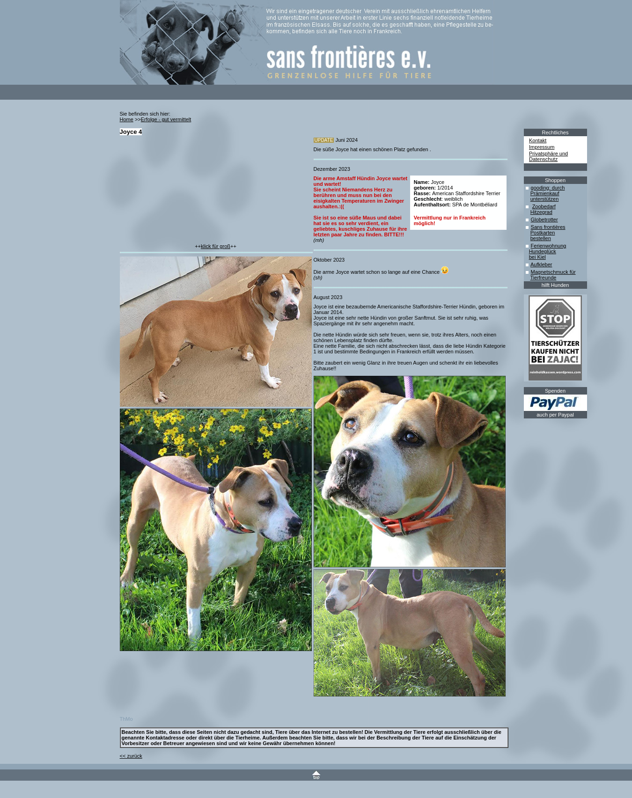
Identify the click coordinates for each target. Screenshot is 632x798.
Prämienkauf (544, 193)
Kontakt (537, 140)
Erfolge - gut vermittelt (166, 119)
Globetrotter (544, 219)
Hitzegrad (541, 212)
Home (126, 119)
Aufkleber (541, 264)
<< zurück (131, 756)
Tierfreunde (543, 277)
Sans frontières (548, 227)
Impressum (541, 147)
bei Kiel (537, 257)
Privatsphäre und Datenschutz (548, 156)
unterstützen (544, 199)
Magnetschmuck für (553, 272)
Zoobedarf (544, 206)
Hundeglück (542, 251)
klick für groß (215, 246)
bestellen (540, 238)
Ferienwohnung (548, 246)
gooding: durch (548, 187)
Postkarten (542, 232)
